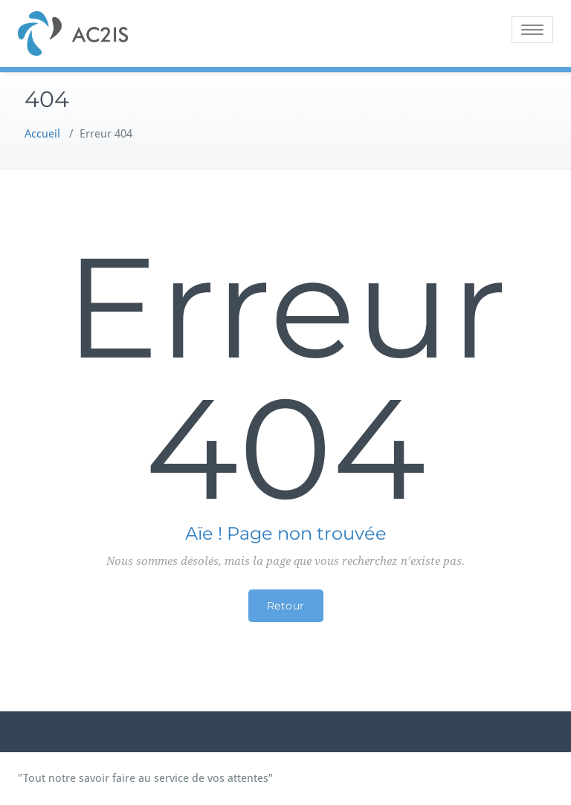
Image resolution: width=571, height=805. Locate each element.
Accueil (42, 133)
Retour (286, 605)
